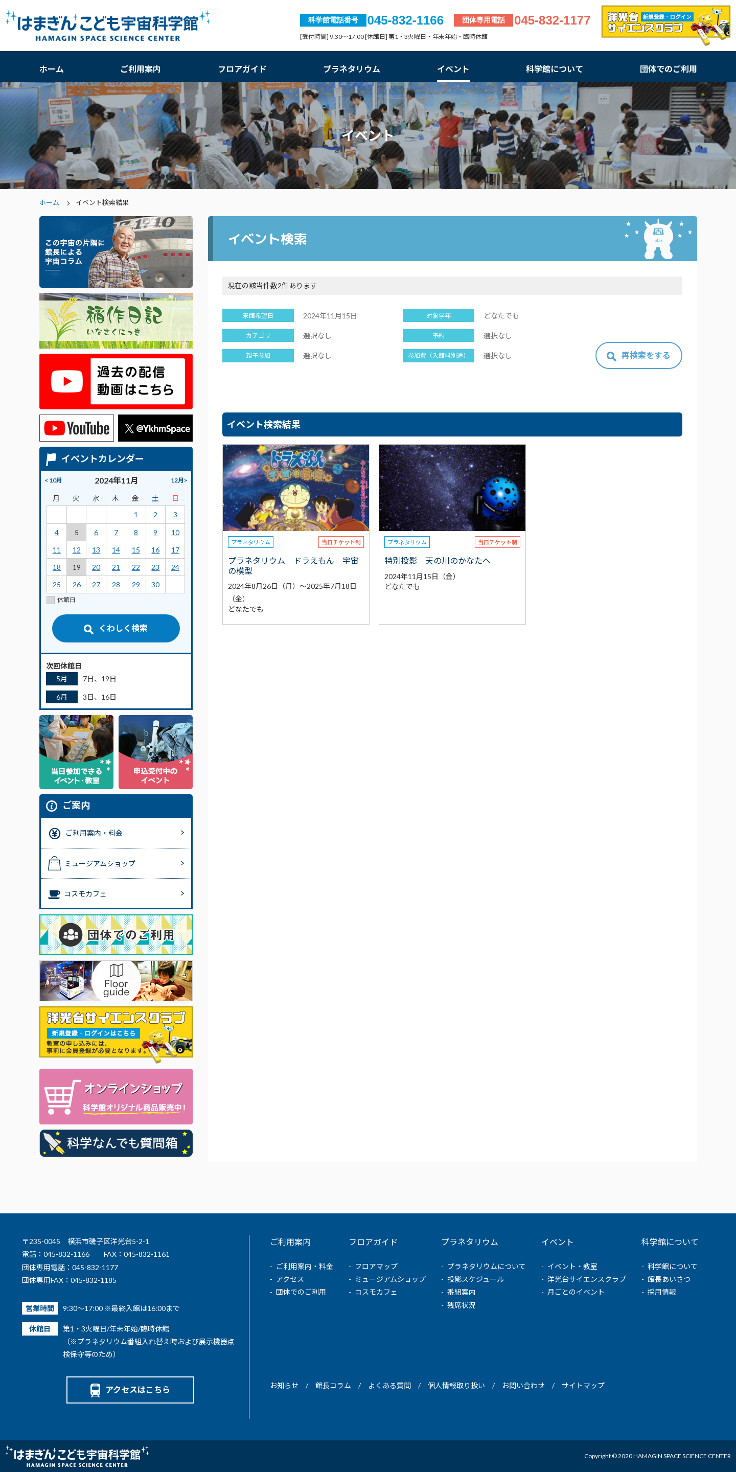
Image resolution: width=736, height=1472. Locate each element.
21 (116, 567)
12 (77, 549)
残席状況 (461, 1305)
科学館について (554, 69)
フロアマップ (376, 1266)
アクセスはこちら (130, 1389)
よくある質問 (389, 1385)
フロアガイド (242, 69)
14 (116, 549)
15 (136, 549)
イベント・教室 (572, 1266)
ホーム (51, 69)
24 (175, 567)
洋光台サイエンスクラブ (586, 1279)
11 (57, 549)
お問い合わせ (523, 1385)
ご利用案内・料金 (304, 1266)
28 (116, 584)
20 (96, 567)
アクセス (290, 1279)
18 (57, 567)
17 (175, 549)
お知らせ (284, 1385)
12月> (179, 480)
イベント (453, 69)
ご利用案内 (140, 69)
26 (77, 584)
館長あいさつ (669, 1279)
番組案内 (461, 1291)
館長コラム (333, 1385)
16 (155, 549)
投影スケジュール (475, 1279)
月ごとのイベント (576, 1291)
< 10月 (53, 480)
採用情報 (662, 1291)
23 (155, 567)
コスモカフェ (376, 1291)
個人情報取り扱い (456, 1385)
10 (175, 532)
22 (136, 567)
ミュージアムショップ (390, 1279)
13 (96, 549)
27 (96, 584)
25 (57, 584)
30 (155, 584)
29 (136, 584)
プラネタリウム (351, 69)
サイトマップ (583, 1385)
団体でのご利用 (668, 69)
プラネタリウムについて (486, 1266)
